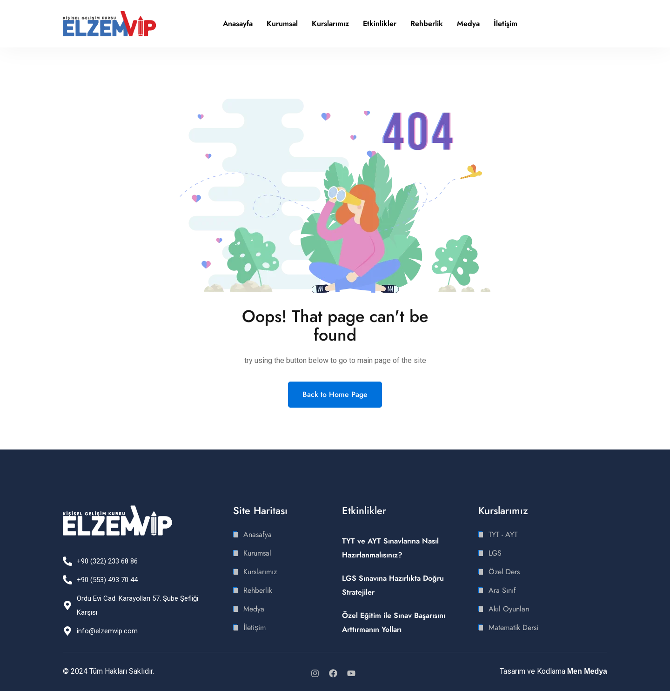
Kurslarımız (330, 23)
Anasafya (257, 534)
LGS (495, 553)
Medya (468, 23)
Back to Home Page (335, 394)
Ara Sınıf (502, 590)
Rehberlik (426, 23)
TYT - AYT (503, 534)
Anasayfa (238, 23)
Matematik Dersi (513, 627)
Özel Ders (504, 571)
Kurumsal (282, 23)
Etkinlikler (379, 23)
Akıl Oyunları (509, 609)
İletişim (505, 23)
